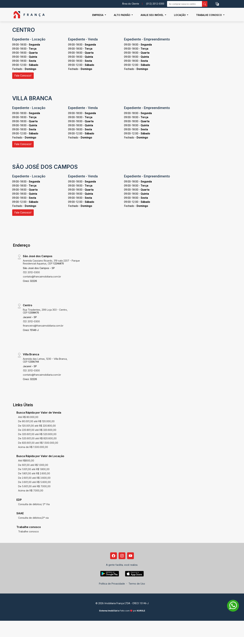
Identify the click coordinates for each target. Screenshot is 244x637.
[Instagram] (122, 555)
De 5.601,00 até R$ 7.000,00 (34, 486)
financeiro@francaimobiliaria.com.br (43, 325)
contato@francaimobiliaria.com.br (42, 276)
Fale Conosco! (23, 75)
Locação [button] (180, 15)
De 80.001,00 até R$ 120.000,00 (36, 421)
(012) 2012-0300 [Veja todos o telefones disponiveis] (155, 3)
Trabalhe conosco (28, 531)
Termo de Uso (136, 583)
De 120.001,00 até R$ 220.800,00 (37, 425)
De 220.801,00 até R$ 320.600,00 (37, 429)
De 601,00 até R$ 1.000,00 (33, 464)
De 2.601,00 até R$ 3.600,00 (34, 477)
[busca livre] (204, 4)
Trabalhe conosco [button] (209, 15)
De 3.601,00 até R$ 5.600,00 (34, 482)
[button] (217, 4)
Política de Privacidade (112, 583)
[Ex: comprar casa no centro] (184, 4)
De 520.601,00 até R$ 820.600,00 (37, 438)
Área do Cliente (130, 3)
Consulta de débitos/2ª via (33, 517)
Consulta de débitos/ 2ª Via (34, 504)
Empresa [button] (98, 15)
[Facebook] (113, 555)
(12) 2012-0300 (31, 272)
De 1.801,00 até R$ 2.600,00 (34, 473)
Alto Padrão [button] (122, 15)
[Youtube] (130, 555)
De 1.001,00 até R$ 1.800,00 (33, 469)
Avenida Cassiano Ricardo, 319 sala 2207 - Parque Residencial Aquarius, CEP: (51, 262)
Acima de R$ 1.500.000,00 (33, 447)
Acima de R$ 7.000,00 (30, 490)
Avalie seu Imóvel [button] (152, 15)
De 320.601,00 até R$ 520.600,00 (37, 434)
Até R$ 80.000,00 (28, 417)
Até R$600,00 (26, 460)
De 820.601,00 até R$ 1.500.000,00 (38, 442)
